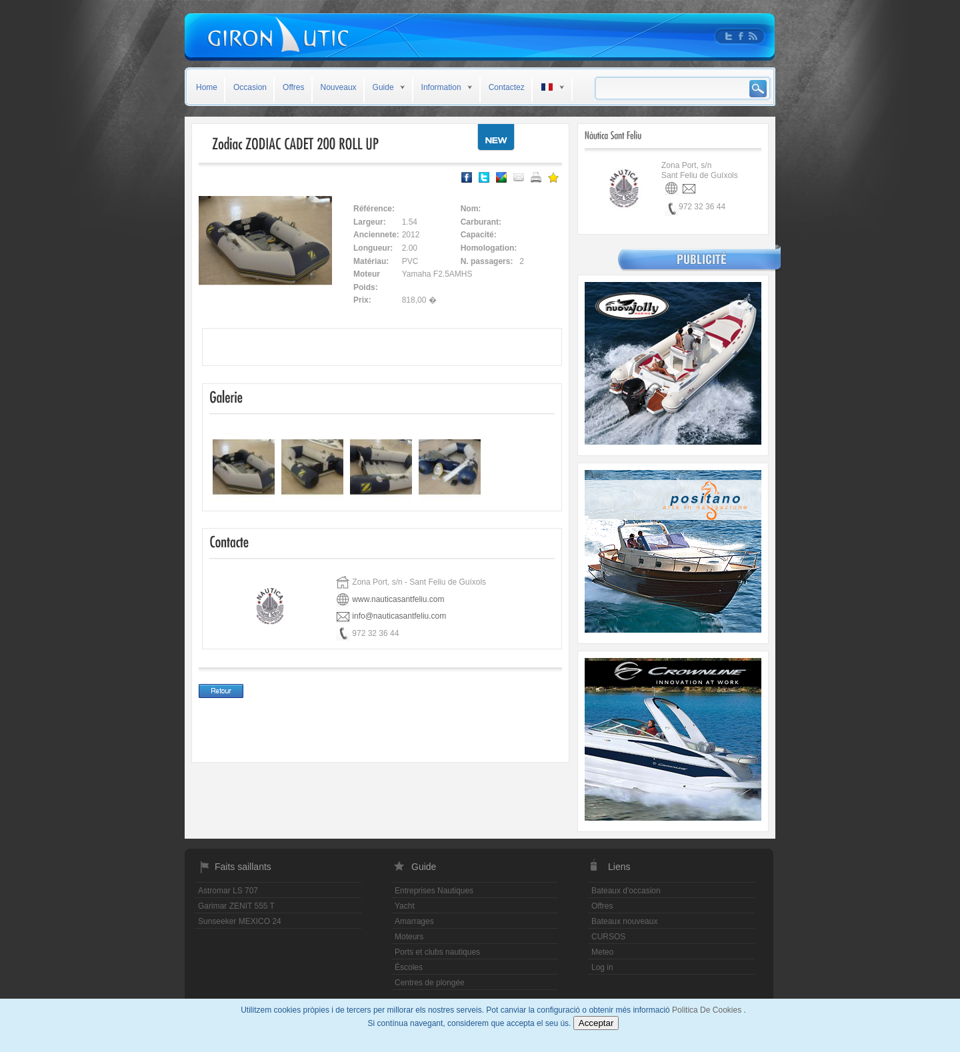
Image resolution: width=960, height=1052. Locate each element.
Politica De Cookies (707, 1010)
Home (206, 87)
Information (441, 87)
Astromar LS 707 (228, 890)
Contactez (507, 87)
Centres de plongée (430, 982)
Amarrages (414, 921)
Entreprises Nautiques (434, 890)
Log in (602, 967)
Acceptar (596, 1023)
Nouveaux (339, 87)
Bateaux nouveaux (624, 921)
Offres (293, 87)
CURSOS (608, 936)
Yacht (405, 906)
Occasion (250, 87)
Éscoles (409, 967)
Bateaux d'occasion (626, 890)
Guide (383, 87)
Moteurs (409, 936)
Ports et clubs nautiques (437, 952)
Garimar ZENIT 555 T (236, 906)
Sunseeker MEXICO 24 (239, 921)
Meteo (602, 952)
